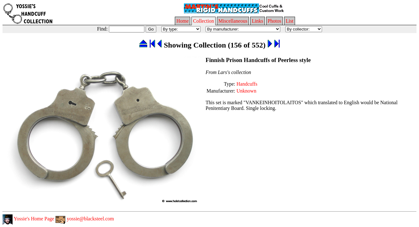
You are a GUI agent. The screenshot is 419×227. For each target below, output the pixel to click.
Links (257, 21)
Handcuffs (247, 84)
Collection (203, 21)
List (289, 21)
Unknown (246, 91)
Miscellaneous (232, 21)
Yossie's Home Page (28, 218)
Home (182, 21)
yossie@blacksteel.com (85, 218)
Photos (275, 21)
